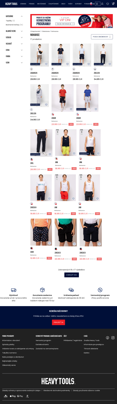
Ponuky (87, 4)
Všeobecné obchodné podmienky (56, 390)
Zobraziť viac (71, 275)
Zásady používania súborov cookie (86, 390)
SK (92, 3)
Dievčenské (41, 4)
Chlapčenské (53, 4)
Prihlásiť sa (58, 322)
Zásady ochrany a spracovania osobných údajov (21, 390)
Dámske (23, 4)
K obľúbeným (46, 64)
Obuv (63, 4)
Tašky (70, 4)
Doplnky (78, 4)
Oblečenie (46, 31)
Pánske (31, 4)
